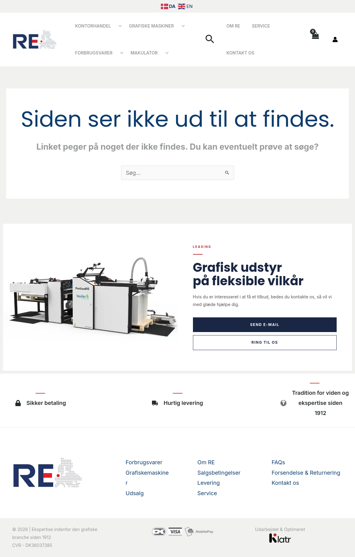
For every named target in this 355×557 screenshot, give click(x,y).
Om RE (234, 39)
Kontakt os (285, 39)
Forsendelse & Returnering (306, 472)
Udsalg (135, 493)
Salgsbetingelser (219, 472)
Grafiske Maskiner (146, 25)
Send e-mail (264, 324)
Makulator (139, 52)
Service (256, 39)
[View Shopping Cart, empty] (315, 39)
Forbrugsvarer (92, 52)
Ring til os (264, 342)
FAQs (278, 462)
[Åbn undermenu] (117, 26)
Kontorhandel (91, 25)
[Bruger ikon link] (335, 39)
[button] (213, 39)
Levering (209, 483)
